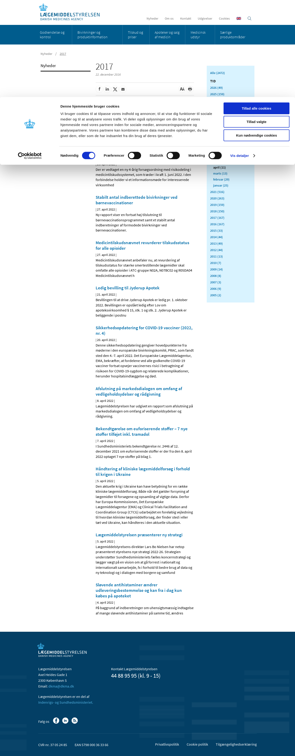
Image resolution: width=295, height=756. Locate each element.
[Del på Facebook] (99, 89)
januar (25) (220, 185)
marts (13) (220, 173)
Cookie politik (197, 744)
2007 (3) (215, 282)
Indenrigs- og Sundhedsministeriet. (65, 702)
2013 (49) (216, 243)
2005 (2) (215, 295)
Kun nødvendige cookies (256, 38)
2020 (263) (217, 198)
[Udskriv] (190, 89)
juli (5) (217, 149)
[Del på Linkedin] (107, 89)
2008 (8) (215, 276)
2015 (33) (216, 230)
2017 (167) (217, 218)
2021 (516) (217, 192)
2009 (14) (216, 269)
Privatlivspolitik (167, 744)
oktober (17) (221, 131)
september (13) (223, 137)
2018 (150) (217, 211)
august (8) (220, 143)
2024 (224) (217, 100)
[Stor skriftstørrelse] (182, 89)
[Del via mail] (123, 89)
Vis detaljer (239, 59)
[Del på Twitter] (115, 89)
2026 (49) (216, 88)
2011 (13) (216, 256)
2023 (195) (217, 107)
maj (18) (219, 161)
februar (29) (221, 179)
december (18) (223, 119)
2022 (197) (217, 113)
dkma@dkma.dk (61, 686)
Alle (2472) (217, 73)
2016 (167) (217, 224)
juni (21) (219, 155)
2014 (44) (216, 237)
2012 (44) (216, 250)
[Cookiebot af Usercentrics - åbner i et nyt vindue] (30, 58)
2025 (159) (217, 94)
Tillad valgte (256, 25)
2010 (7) (215, 263)
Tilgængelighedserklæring (236, 744)
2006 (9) (215, 289)
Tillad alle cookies (256, 11)
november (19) (223, 125)
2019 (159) (217, 205)
